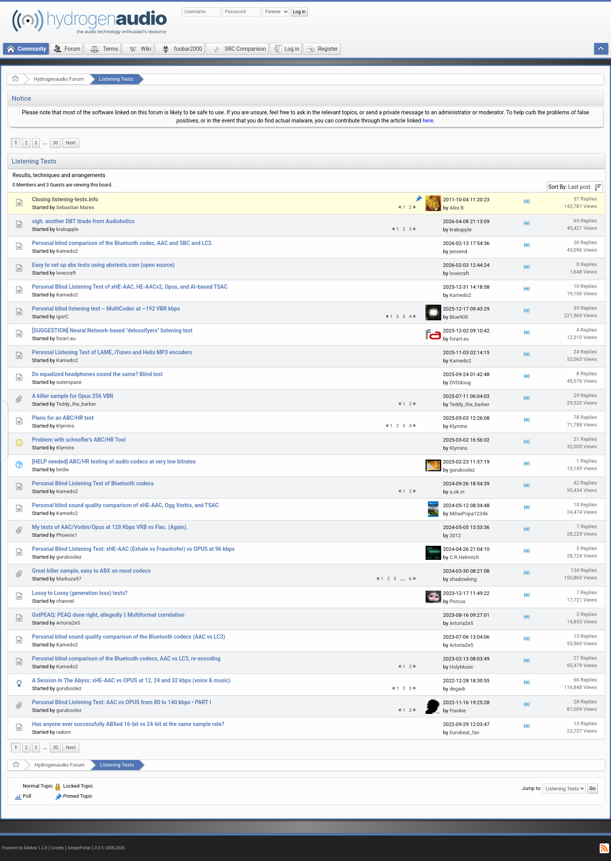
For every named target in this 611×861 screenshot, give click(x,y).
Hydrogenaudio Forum (59, 79)
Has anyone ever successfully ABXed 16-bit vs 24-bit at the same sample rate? (128, 724)
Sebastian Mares (75, 207)
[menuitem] (44, 143)
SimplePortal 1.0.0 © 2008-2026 (96, 848)
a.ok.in (456, 492)
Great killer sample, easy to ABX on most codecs (91, 571)
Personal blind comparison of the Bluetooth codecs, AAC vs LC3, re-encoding (126, 658)
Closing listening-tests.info (65, 199)
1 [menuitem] (15, 143)
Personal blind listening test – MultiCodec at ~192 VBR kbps (106, 308)
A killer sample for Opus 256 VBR (72, 396)
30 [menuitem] (55, 143)
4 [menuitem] (410, 316)
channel (65, 601)
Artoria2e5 (68, 623)
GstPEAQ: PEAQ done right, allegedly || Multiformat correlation (108, 615)
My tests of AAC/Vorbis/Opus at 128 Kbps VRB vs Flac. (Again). (110, 527)
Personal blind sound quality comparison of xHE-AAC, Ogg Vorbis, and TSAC (125, 505)
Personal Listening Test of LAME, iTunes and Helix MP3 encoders (112, 352)
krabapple (67, 229)
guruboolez (462, 470)
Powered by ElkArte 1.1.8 (24, 848)
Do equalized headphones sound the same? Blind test (97, 374)
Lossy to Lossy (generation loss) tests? (80, 593)
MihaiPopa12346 (468, 514)
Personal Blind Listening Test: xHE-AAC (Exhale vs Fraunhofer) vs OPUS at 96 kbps (133, 549)
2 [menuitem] (26, 143)
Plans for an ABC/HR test (63, 418)
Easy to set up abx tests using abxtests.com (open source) (103, 265)
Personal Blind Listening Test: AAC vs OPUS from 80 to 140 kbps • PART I (121, 702)
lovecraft (66, 273)
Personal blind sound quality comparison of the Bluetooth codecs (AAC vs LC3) (128, 637)
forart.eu (66, 338)
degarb (457, 689)
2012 (455, 535)
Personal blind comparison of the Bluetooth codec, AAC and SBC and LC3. (122, 243)
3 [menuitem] (36, 143)
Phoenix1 (66, 535)
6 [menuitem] (410, 578)
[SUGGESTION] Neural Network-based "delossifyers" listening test (112, 330)
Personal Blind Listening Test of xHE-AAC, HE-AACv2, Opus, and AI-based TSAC (130, 287)
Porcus (457, 601)
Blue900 (458, 317)
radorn (63, 732)
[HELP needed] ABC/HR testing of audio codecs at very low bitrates (114, 461)
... (45, 143)
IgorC (62, 317)
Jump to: (532, 788)
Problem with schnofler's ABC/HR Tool (79, 440)
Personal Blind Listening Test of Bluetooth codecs (93, 483)
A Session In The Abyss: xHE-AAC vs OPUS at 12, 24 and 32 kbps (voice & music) (131, 680)
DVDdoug (459, 382)
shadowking (463, 579)
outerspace (69, 382)
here (427, 120)
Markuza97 (69, 579)
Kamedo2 (67, 251)
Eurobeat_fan (464, 732)
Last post (579, 187)
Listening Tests (116, 79)
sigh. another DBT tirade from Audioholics (83, 221)
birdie (62, 469)
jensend (458, 251)
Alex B (456, 208)
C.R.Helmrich (464, 557)
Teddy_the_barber (76, 404)
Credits (57, 848)
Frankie (457, 711)
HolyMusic (461, 667)
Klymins (65, 426)
